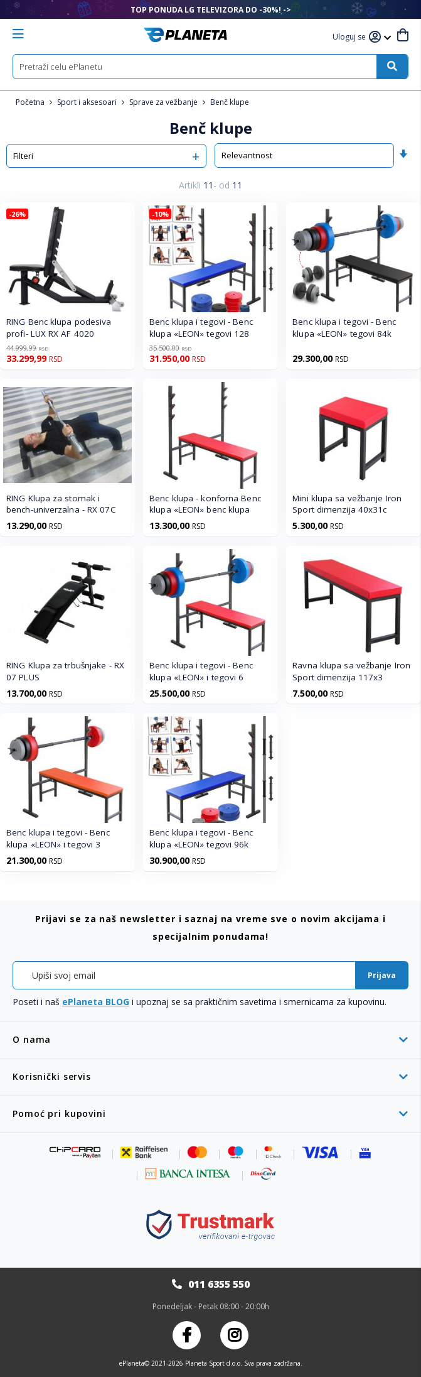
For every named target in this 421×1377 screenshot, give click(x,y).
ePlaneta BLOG (95, 1002)
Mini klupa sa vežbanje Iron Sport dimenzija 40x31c (347, 504)
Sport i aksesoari (88, 102)
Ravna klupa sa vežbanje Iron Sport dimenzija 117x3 (351, 671)
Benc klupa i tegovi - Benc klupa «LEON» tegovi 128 (201, 327)
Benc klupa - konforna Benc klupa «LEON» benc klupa (205, 504)
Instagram (234, 1335)
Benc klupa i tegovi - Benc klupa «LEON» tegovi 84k (344, 327)
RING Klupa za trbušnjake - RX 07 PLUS (65, 671)
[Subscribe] (381, 975)
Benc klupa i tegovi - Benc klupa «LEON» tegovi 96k (201, 838)
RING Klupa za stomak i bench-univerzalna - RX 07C (61, 504)
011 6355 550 (219, 1284)
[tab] (210, 1039)
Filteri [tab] (23, 155)
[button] (351, 37)
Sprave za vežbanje (164, 102)
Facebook (187, 1335)
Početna (31, 102)
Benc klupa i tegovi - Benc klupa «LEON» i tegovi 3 (58, 838)
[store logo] (185, 35)
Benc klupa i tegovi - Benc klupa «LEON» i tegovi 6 (201, 671)
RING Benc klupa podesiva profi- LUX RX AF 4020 (58, 327)
